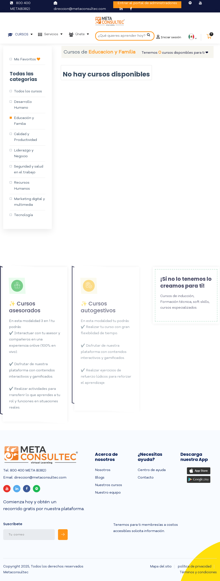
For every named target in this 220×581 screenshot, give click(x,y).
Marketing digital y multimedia (29, 202)
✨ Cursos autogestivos (92, 307)
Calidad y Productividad (25, 137)
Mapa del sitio (161, 566)
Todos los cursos (28, 91)
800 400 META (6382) (27, 470)
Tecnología (23, 215)
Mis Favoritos (27, 59)
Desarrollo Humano (23, 105)
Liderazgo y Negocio (24, 153)
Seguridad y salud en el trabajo (28, 169)
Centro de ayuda (152, 470)
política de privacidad (194, 566)
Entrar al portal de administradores (147, 3)
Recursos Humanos (22, 185)
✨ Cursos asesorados (19, 307)
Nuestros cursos (108, 485)
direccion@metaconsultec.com (80, 9)
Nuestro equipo (108, 492)
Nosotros (102, 470)
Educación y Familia (24, 121)
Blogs (99, 477)
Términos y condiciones (198, 572)
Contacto (146, 477)
